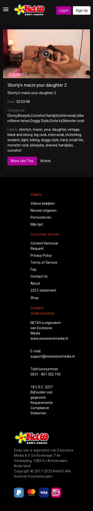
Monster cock (73, 121)
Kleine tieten (20, 121)
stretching (73, 135)
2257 (49, 387)
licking (34, 140)
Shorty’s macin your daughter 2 (37, 85)
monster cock (18, 145)
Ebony (12, 116)
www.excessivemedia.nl (49, 338)
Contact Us (39, 276)
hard (63, 140)
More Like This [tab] (22, 161)
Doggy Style (39, 121)
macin (37, 129)
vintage (73, 129)
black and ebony (19, 135)
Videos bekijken (43, 203)
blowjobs (37, 145)
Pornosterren (41, 217)
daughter (59, 129)
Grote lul (56, 121)
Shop (35, 298)
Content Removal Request (44, 246)
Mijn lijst (37, 224)
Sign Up (82, 10)
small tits (76, 140)
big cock (40, 135)
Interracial (67, 116)
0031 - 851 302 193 (46, 374)
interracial (56, 135)
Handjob (52, 116)
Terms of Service (44, 262)
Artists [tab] (45, 161)
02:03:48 (23, 102)
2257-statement (43, 290)
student (13, 140)
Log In (63, 10)
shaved (51, 145)
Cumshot (38, 116)
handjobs (66, 145)
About (35, 283)
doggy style (50, 140)
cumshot (14, 150)
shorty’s (25, 129)
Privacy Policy (41, 255)
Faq (33, 269)
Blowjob (24, 116)
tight (24, 140)
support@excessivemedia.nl (53, 356)
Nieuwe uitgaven (44, 210)
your (47, 129)
